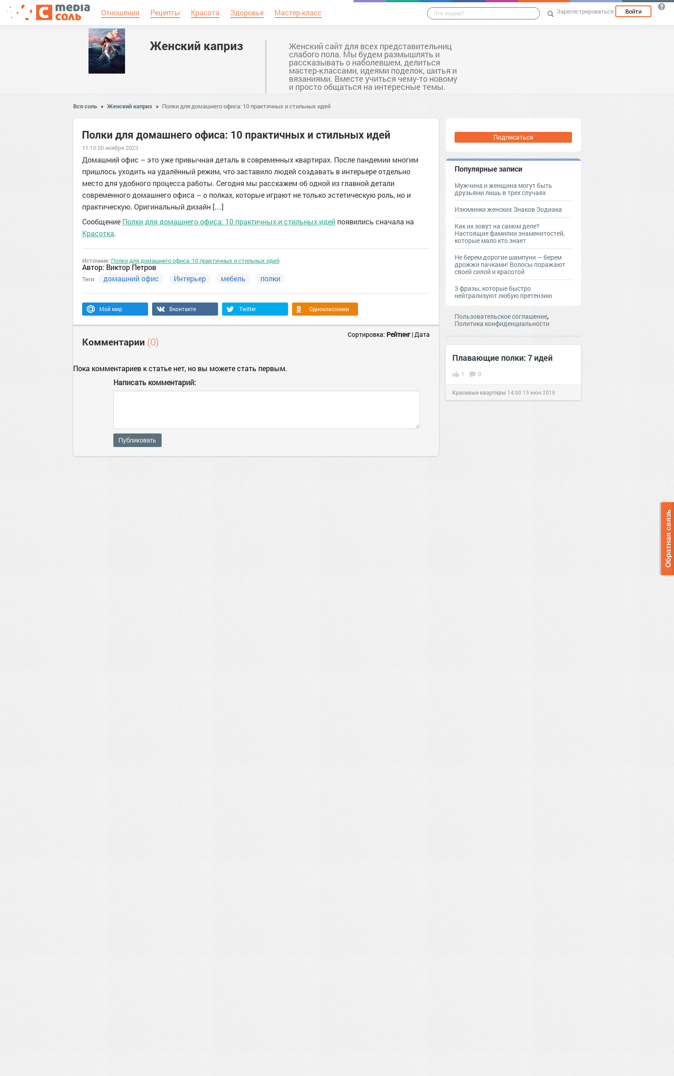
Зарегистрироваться (585, 11)
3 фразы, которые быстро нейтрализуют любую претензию (503, 292)
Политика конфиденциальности (502, 323)
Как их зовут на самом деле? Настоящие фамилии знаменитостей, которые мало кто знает (510, 233)
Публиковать (137, 440)
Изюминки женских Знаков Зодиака (508, 209)
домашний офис (131, 278)
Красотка (98, 233)
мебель (233, 278)
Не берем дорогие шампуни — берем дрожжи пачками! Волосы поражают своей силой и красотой (510, 264)
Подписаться (513, 137)
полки (270, 278)
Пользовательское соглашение (501, 316)
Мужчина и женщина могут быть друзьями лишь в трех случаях (503, 189)
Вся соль (85, 106)
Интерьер (190, 278)
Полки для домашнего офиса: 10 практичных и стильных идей (246, 106)
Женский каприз (196, 45)
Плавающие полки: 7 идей (502, 357)
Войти (633, 11)
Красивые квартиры (479, 392)
